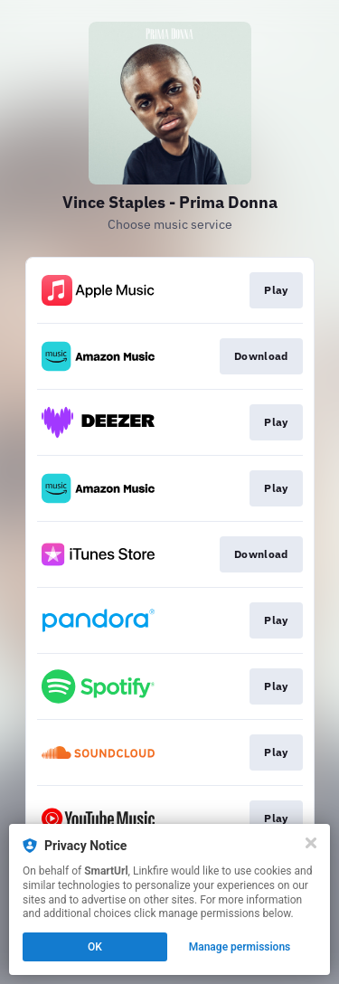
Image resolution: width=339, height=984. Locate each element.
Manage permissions (240, 947)
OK (95, 947)
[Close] (311, 842)
